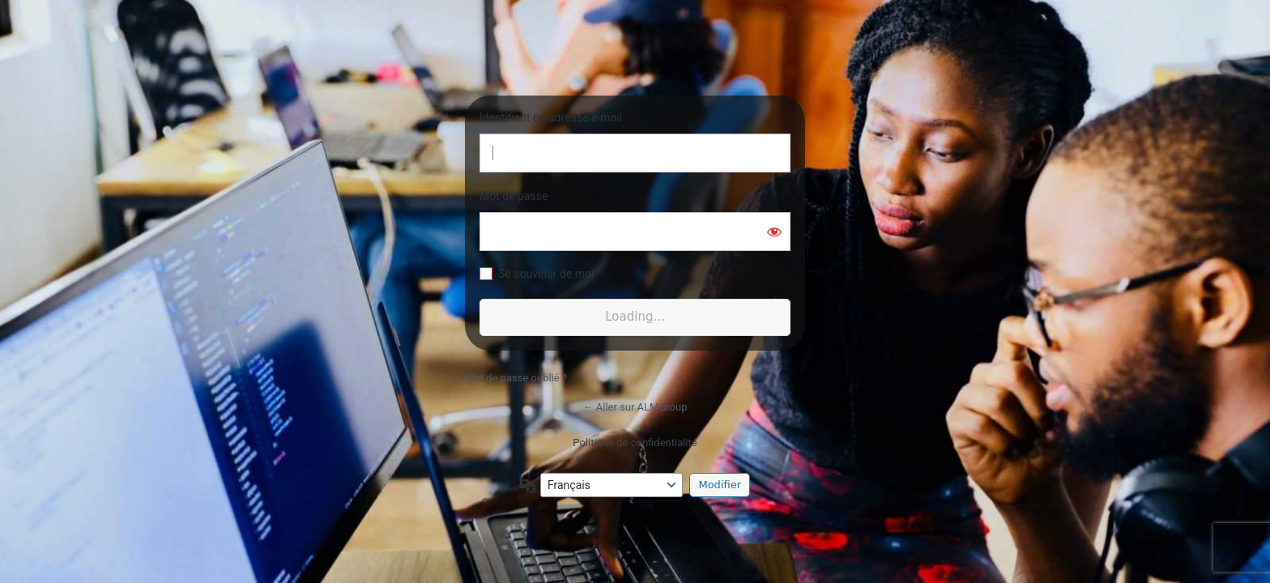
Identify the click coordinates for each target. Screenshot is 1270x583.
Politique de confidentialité (635, 442)
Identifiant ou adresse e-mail (550, 117)
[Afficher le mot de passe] (774, 231)
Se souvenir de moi (546, 273)
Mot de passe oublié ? (516, 378)
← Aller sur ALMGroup (635, 407)
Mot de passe (513, 195)
